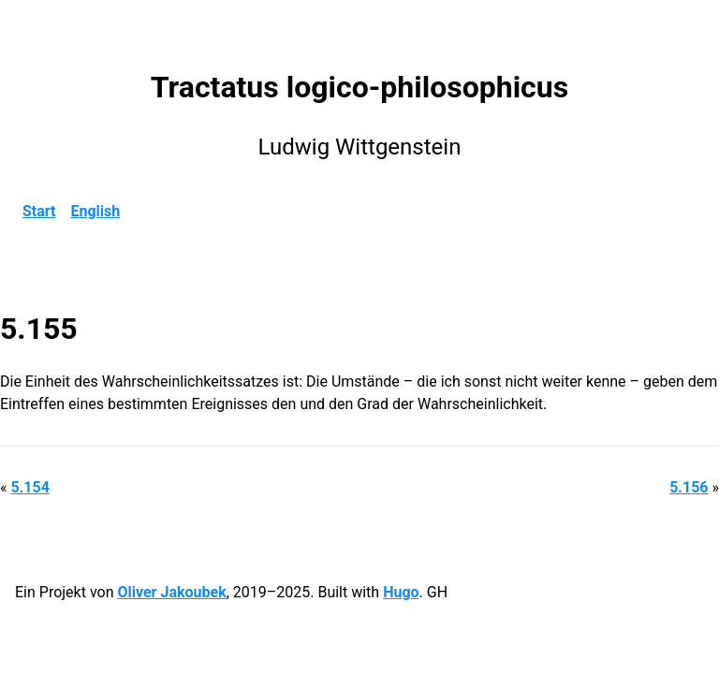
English (96, 211)
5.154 (29, 487)
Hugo (400, 592)
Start (39, 211)
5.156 (688, 487)
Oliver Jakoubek (171, 592)
